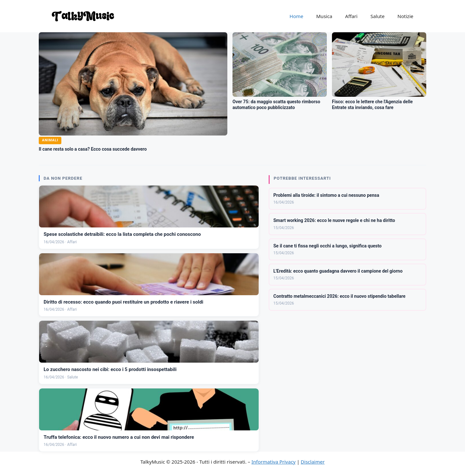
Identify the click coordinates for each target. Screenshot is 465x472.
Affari (351, 16)
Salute (377, 16)
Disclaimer (313, 461)
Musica (324, 16)
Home (297, 16)
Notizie (405, 16)
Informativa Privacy (273, 461)
